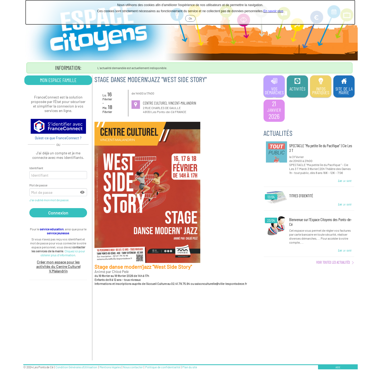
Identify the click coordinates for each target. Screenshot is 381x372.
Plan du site (189, 367)
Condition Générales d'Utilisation (76, 367)
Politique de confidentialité (162, 367)
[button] (82, 192)
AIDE (337, 367)
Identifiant (36, 168)
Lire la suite (344, 181)
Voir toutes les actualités (333, 262)
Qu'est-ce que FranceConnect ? (58, 138)
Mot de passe (38, 185)
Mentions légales (110, 367)
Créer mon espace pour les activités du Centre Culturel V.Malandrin (58, 266)
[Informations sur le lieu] (135, 104)
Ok (192, 19)
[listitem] (274, 111)
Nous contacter (133, 367)
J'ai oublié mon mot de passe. (49, 200)
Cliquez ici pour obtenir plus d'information (62, 253)
